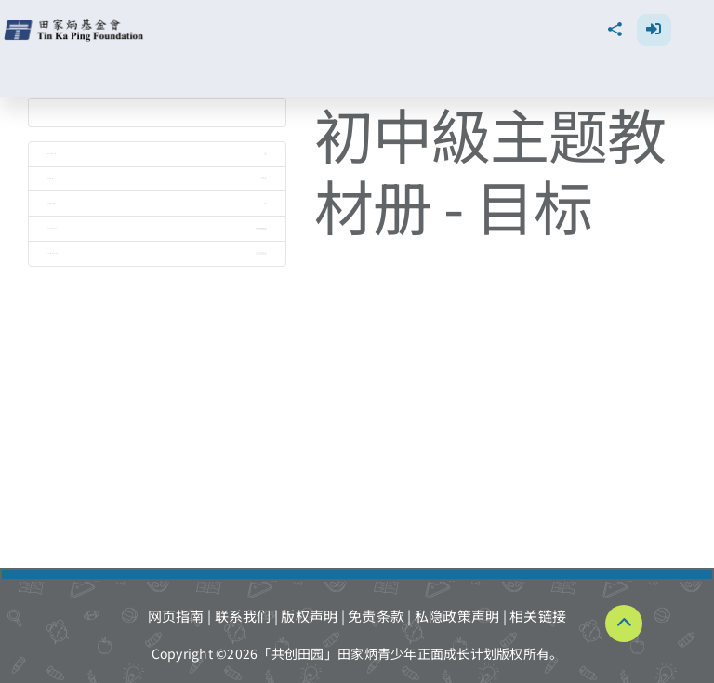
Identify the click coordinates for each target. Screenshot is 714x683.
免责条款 (376, 615)
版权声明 (309, 615)
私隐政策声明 (457, 615)
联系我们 (243, 615)
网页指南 (176, 615)
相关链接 (537, 615)
